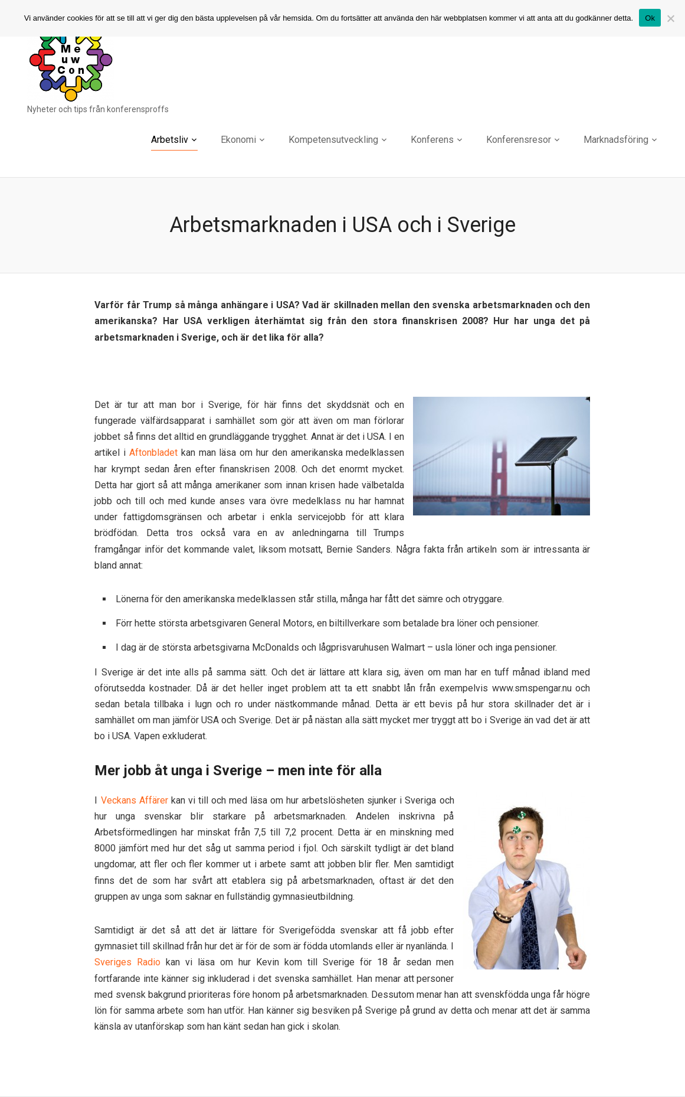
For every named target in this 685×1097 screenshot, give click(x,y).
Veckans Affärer (134, 800)
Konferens (432, 139)
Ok (650, 18)
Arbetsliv (169, 139)
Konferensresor (518, 139)
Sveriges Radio (127, 962)
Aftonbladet (153, 452)
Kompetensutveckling (333, 139)
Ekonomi (238, 139)
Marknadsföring (616, 139)
